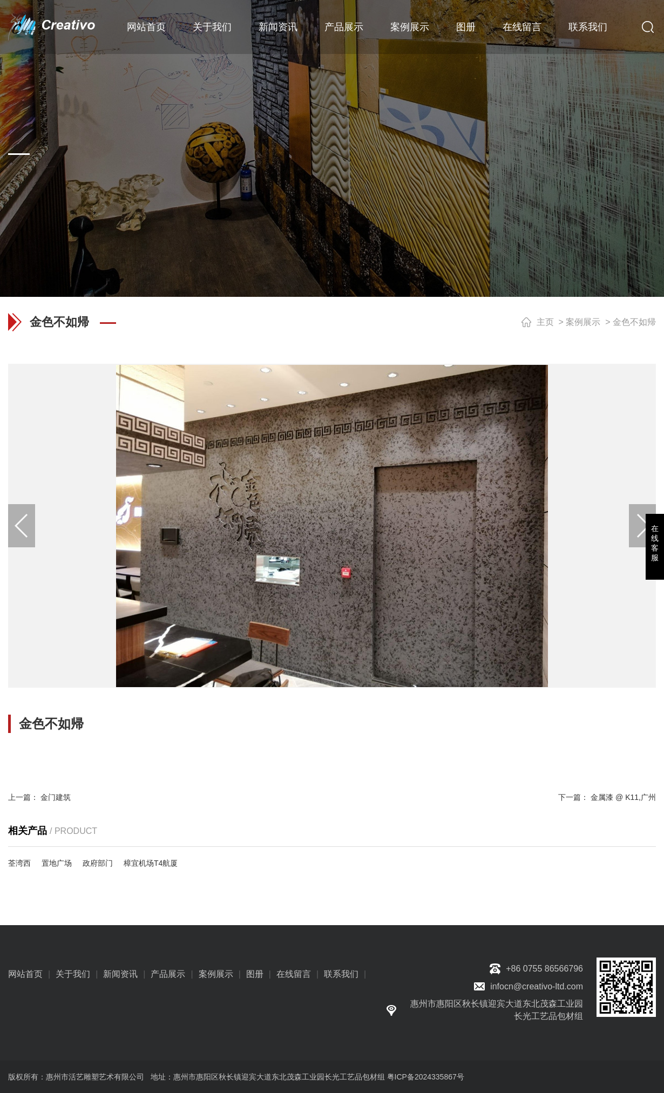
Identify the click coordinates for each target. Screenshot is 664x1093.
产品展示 (343, 27)
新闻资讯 (278, 27)
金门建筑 (55, 797)
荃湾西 (19, 863)
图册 (466, 27)
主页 (545, 322)
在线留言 (522, 27)
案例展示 (409, 27)
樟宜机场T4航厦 (151, 863)
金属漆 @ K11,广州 (623, 797)
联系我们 (587, 27)
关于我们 (212, 27)
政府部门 (98, 863)
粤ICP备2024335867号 (425, 1076)
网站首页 (146, 27)
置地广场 (57, 863)
